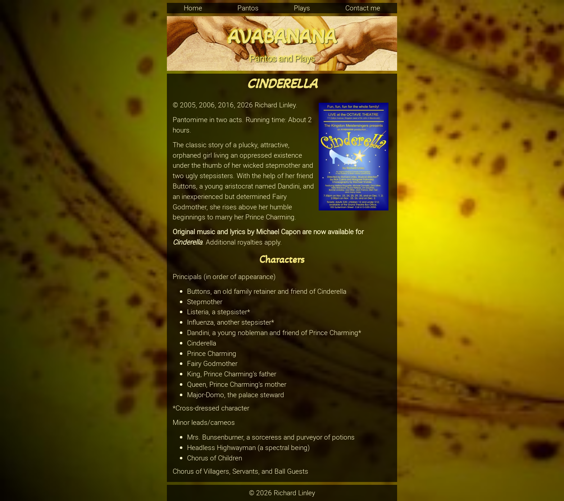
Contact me (362, 8)
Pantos (248, 8)
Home (193, 8)
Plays (302, 8)
